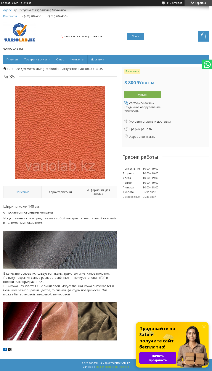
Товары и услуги (35, 59)
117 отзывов (174, 3)
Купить (142, 94)
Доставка (97, 59)
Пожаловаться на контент (112, 367)
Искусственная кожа (77, 69)
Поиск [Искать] (136, 36)
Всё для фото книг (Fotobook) (36, 69)
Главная (12, 59)
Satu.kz (125, 363)
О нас (60, 59)
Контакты (77, 59)
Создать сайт (9, 3)
